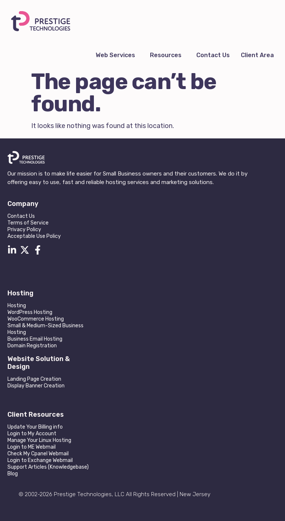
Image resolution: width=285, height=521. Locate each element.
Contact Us (213, 55)
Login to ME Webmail (31, 447)
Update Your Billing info (35, 427)
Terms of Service (28, 223)
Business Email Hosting (34, 339)
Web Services (115, 55)
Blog (12, 474)
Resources (165, 55)
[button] (117, 55)
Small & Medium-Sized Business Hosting (45, 328)
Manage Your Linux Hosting (39, 440)
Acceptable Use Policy (34, 236)
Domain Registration (32, 346)
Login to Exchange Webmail (40, 460)
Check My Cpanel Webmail (38, 453)
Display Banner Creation (36, 386)
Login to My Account (31, 433)
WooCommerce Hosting (35, 319)
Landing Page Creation (34, 379)
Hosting (16, 305)
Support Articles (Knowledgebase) (48, 467)
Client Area (257, 55)
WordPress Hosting (29, 312)
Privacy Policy (24, 229)
